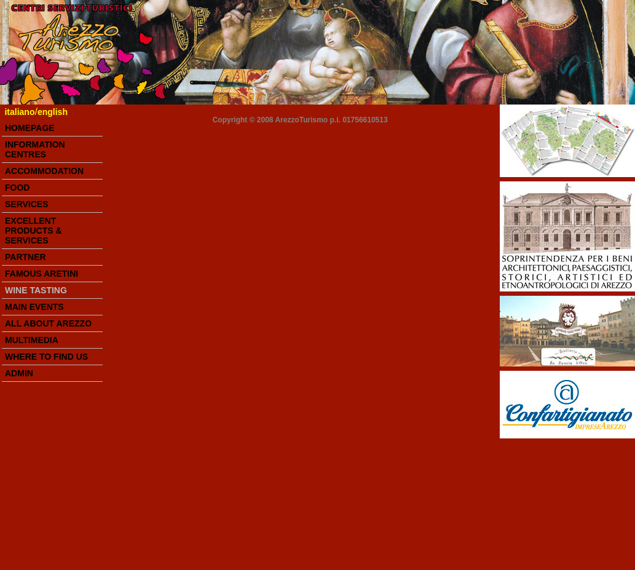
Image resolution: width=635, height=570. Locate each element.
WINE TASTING (36, 290)
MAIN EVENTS (34, 307)
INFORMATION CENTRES (35, 149)
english (52, 112)
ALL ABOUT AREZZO (48, 323)
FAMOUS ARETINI (41, 274)
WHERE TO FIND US (46, 357)
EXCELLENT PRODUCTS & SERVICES (33, 230)
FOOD (17, 187)
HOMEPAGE (30, 128)
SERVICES (27, 204)
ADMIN (19, 373)
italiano (19, 112)
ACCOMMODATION (44, 171)
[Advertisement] (561, 504)
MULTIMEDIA (31, 340)
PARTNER (25, 257)
